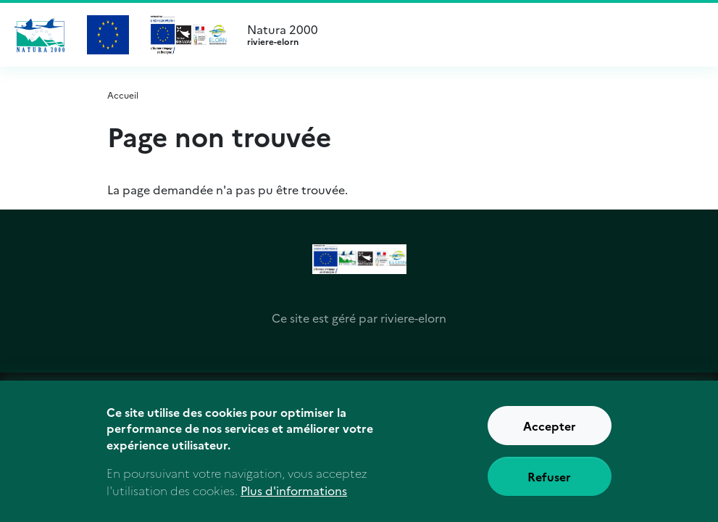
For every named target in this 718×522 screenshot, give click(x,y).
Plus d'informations (294, 492)
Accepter (549, 428)
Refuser (549, 478)
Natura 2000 (471, 34)
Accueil (122, 94)
